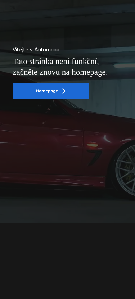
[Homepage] (51, 91)
